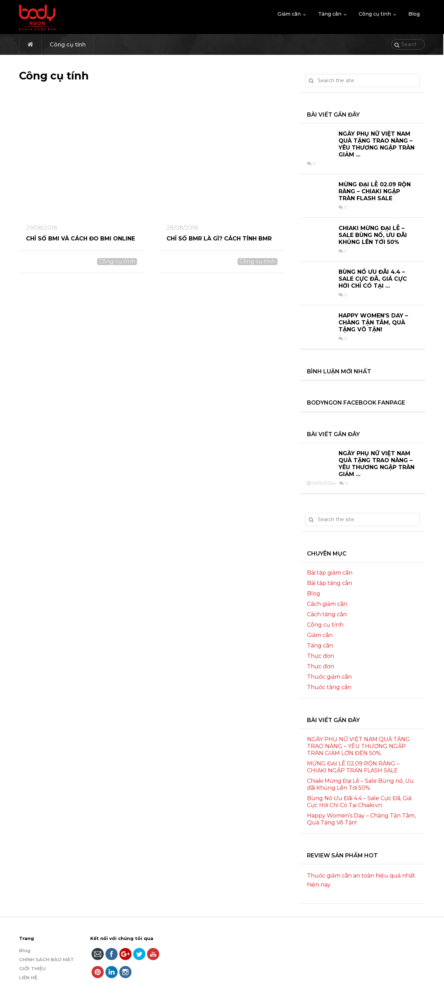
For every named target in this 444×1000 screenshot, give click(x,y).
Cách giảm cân (327, 604)
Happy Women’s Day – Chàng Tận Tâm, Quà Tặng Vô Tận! (373, 322)
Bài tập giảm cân (329, 572)
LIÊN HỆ (28, 977)
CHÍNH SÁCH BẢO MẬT (46, 959)
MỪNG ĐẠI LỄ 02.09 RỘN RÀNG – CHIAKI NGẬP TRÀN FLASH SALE (375, 191)
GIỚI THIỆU (32, 968)
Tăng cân (329, 14)
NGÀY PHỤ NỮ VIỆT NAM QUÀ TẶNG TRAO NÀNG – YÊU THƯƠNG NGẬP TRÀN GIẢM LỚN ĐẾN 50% (358, 746)
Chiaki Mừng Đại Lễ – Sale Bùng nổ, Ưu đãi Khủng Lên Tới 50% (373, 235)
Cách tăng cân (327, 614)
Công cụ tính (375, 14)
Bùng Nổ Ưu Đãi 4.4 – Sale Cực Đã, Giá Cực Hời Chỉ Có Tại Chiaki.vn (359, 801)
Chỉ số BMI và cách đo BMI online (80, 238)
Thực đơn (320, 656)
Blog (414, 14)
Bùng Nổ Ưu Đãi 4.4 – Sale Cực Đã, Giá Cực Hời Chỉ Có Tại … (373, 279)
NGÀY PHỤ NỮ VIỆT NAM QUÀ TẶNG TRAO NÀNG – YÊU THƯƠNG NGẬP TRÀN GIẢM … (377, 144)
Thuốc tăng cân (329, 687)
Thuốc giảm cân (329, 676)
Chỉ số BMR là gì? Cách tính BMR (219, 238)
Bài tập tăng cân (329, 583)
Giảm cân (289, 14)
